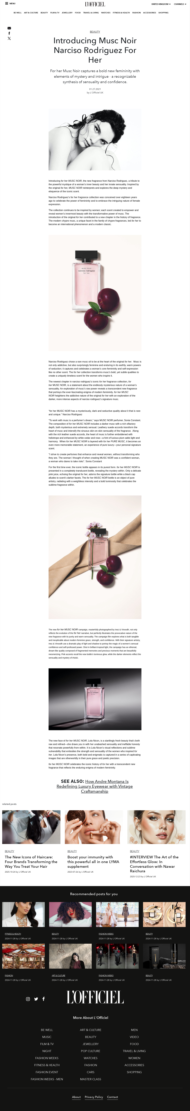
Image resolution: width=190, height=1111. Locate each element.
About (76, 1097)
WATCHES (105, 21)
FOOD (78, 21)
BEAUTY (44, 21)
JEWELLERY (67, 21)
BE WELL (18, 21)
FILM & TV (54, 21)
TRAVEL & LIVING (91, 21)
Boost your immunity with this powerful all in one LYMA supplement (93, 861)
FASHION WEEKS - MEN (47, 1079)
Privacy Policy (94, 1097)
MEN (134, 1030)
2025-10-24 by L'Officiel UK (18, 872)
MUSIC (46, 1037)
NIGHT (46, 1051)
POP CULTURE (90, 1051)
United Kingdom (160, 4)
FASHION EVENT (47, 1072)
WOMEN (134, 1058)
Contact (112, 1097)
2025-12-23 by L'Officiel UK (143, 876)
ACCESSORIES (149, 21)
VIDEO (134, 1037)
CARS (90, 1072)
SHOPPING (163, 21)
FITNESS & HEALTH (121, 21)
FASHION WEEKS (46, 1058)
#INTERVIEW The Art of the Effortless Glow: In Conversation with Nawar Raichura (154, 864)
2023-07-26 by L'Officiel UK (80, 872)
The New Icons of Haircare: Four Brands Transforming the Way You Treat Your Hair (31, 861)
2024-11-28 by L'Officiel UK (18, 938)
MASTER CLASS (90, 1079)
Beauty (95, 31)
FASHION (136, 21)
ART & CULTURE (31, 21)
